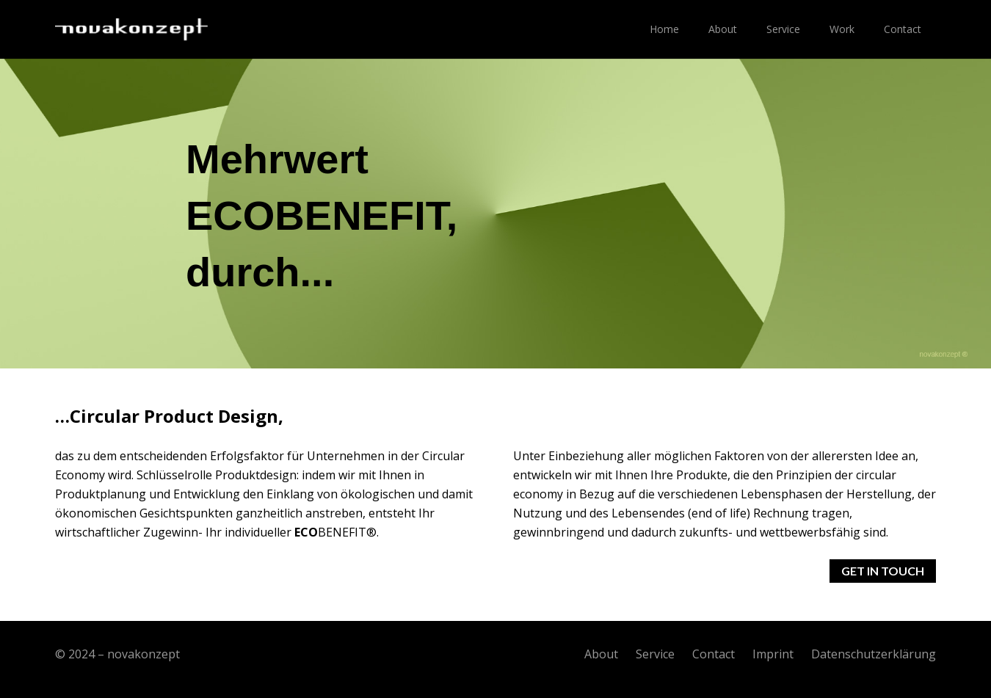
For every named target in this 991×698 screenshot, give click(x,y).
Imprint (773, 654)
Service (655, 654)
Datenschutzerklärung (873, 654)
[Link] (131, 29)
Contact (713, 654)
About (601, 654)
